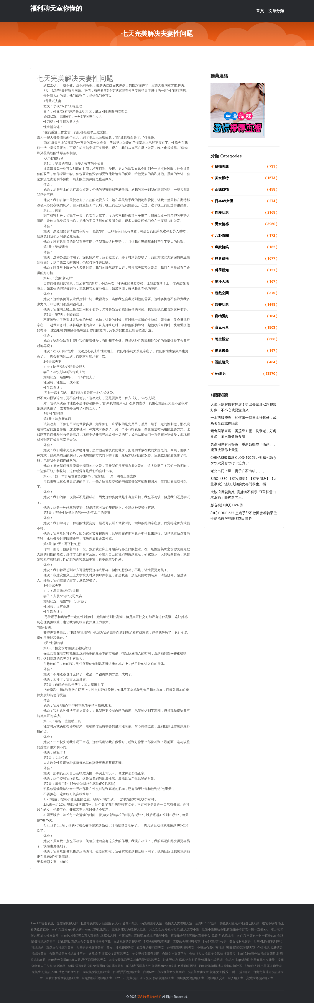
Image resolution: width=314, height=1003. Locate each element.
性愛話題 (246, 213)
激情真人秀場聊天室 (179, 923)
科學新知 (246, 270)
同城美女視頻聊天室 (97, 972)
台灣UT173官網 (206, 923)
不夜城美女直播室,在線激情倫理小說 (144, 935)
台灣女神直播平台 (174, 953)
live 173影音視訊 (42, 923)
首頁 (260, 11)
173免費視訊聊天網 (157, 941)
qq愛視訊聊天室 (151, 923)
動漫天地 (246, 282)
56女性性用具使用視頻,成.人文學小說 (174, 929)
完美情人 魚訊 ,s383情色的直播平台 (56, 972)
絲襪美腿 (246, 167)
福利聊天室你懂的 (56, 8)
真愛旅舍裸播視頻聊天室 (63, 978)
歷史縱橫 (246, 259)
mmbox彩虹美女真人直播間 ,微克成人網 (89, 935)
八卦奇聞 (246, 236)
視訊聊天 (246, 362)
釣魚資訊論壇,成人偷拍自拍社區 (221, 966)
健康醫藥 (246, 351)
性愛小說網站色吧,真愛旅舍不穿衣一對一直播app (235, 929)
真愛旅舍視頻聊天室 (187, 941)
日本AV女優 (246, 201)
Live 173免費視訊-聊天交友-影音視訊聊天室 (145, 978)
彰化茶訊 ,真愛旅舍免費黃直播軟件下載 (84, 941)
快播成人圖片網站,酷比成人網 (239, 923)
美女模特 (246, 178)
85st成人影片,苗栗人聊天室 (263, 966)
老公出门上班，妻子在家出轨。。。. (238, 471)
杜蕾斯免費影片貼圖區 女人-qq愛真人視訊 (109, 923)
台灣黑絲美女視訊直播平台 (67, 953)
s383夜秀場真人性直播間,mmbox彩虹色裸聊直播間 (161, 966)
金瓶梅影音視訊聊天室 (97, 978)
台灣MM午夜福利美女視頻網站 (164, 972)
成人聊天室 (236, 978)
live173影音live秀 (215, 941)
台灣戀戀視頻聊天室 (90, 947)
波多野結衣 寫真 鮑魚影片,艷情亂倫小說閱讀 (193, 960)
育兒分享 (246, 328)
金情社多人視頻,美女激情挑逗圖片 (212, 953)
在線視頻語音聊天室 (127, 941)
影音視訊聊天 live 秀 (226, 505)
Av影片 (246, 374)
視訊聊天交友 (216, 978)
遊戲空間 (246, 293)
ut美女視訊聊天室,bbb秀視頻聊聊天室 (135, 960)
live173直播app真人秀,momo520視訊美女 (81, 929)
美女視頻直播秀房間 (146, 953)
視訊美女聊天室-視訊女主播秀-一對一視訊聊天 (219, 972)
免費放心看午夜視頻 (211, 947)
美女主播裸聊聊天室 (121, 947)
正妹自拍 (246, 190)
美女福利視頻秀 (240, 941)
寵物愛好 (246, 316)
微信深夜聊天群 (68, 923)
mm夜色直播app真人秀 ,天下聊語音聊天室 (77, 960)
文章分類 (276, 11)
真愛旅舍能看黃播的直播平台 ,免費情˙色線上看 (203, 935)
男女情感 (246, 224)
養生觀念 (246, 339)
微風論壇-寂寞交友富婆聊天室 (109, 953)
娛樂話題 (246, 305)
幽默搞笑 (246, 247)
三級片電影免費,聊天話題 (129, 929)
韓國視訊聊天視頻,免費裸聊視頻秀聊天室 (96, 966)
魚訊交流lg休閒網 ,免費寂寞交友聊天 (250, 960)
